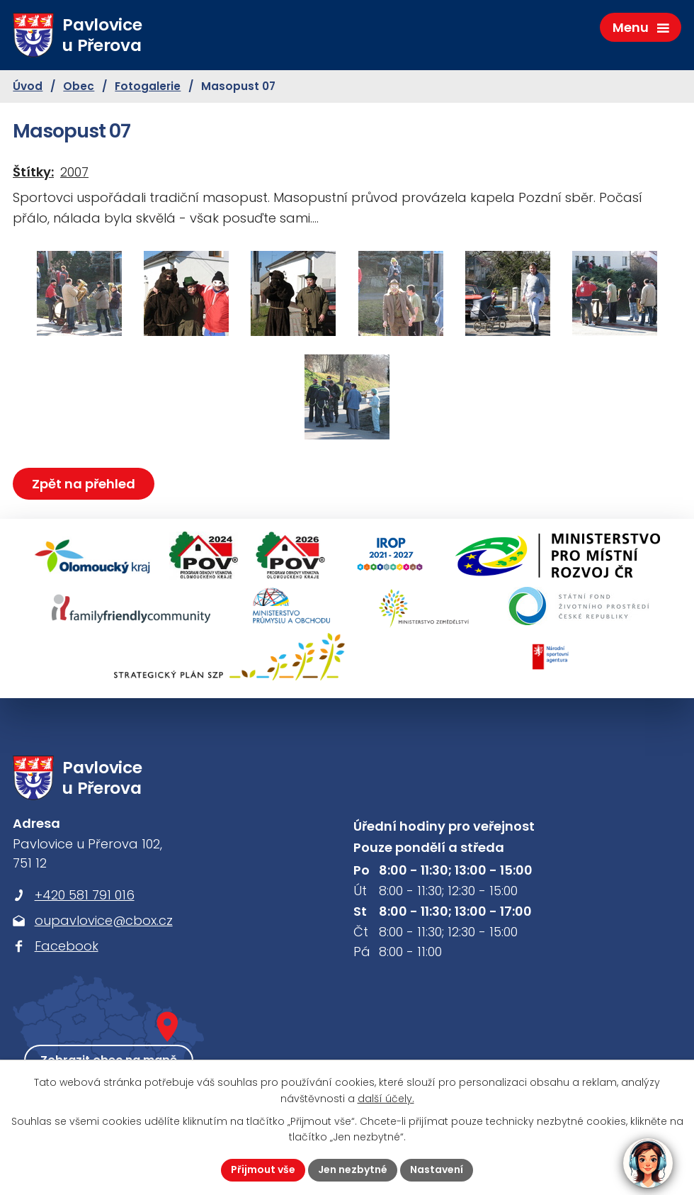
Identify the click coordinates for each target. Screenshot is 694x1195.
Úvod (27, 86)
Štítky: (33, 172)
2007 (74, 172)
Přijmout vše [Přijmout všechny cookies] (263, 1169)
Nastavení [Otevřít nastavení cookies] (436, 1169)
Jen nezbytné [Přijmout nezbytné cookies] (352, 1169)
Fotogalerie (148, 86)
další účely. (386, 1099)
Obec (78, 86)
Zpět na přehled (83, 484)
